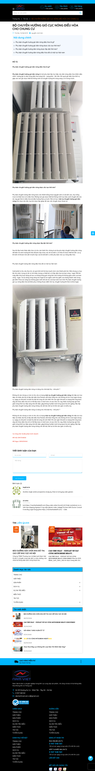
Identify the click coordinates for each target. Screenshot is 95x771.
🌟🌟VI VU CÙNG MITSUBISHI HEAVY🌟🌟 (38, 638)
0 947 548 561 (20, 693)
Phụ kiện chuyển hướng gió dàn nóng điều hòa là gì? (35, 42)
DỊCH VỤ (17, 586)
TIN (20, 522)
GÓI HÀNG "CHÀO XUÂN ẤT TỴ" (34, 630)
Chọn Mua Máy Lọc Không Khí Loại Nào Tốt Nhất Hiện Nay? (45, 647)
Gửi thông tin (19, 478)
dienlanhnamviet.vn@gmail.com (27, 696)
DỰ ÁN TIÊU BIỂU (19, 590)
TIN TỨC (16, 598)
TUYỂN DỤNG (18, 602)
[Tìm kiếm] (80, 12)
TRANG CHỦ (18, 574)
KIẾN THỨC (17, 594)
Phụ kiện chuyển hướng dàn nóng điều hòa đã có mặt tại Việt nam (40, 52)
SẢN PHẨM (17, 582)
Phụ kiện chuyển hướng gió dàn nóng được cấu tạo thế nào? (38, 45)
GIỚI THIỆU (17, 578)
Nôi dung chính (22, 37)
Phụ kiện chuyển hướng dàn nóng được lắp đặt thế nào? (37, 49)
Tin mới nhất (20, 609)
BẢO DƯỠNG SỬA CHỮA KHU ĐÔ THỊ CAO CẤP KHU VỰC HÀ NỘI (29, 551)
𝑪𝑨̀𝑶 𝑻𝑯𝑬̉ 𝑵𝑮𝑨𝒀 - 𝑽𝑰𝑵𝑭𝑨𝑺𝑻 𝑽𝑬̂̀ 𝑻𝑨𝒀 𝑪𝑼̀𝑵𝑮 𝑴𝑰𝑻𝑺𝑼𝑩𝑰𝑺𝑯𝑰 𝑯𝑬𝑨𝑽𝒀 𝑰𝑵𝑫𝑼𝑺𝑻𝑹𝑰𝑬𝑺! (64, 551)
